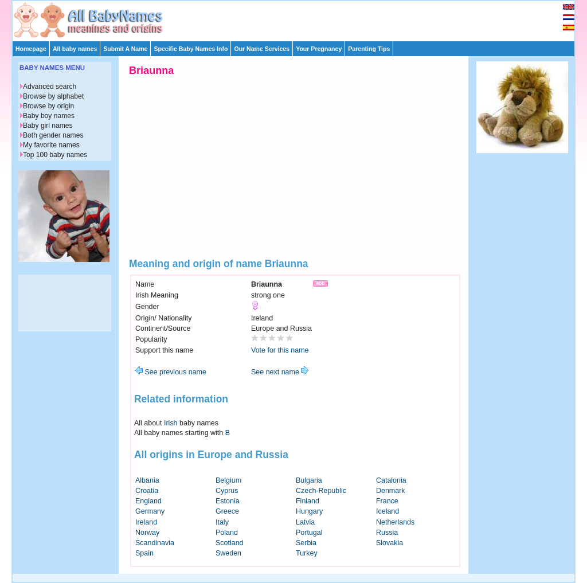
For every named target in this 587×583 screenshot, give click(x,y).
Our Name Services (261, 48)
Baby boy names (49, 116)
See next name (279, 372)
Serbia (306, 543)
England (148, 501)
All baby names (75, 48)
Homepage (30, 48)
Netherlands (395, 522)
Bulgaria (309, 480)
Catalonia (391, 480)
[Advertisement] (299, 18)
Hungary (309, 511)
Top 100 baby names (55, 155)
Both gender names (53, 135)
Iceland (387, 511)
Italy (222, 522)
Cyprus (227, 491)
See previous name (170, 372)
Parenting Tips (369, 48)
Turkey (307, 553)
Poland (227, 533)
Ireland (146, 522)
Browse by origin (48, 106)
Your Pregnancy (319, 48)
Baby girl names (48, 126)
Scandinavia (154, 543)
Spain (144, 553)
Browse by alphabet (53, 96)
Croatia (146, 491)
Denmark (390, 491)
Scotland (230, 543)
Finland (307, 501)
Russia (387, 533)
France (387, 501)
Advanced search (49, 87)
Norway (147, 533)
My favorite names (51, 145)
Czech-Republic (321, 491)
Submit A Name (125, 48)
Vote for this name (280, 350)
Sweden (228, 553)
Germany (150, 511)
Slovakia (389, 543)
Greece (227, 511)
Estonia (228, 501)
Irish (171, 423)
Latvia (305, 522)
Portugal (309, 533)
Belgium (228, 480)
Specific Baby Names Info (191, 48)
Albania (147, 480)
